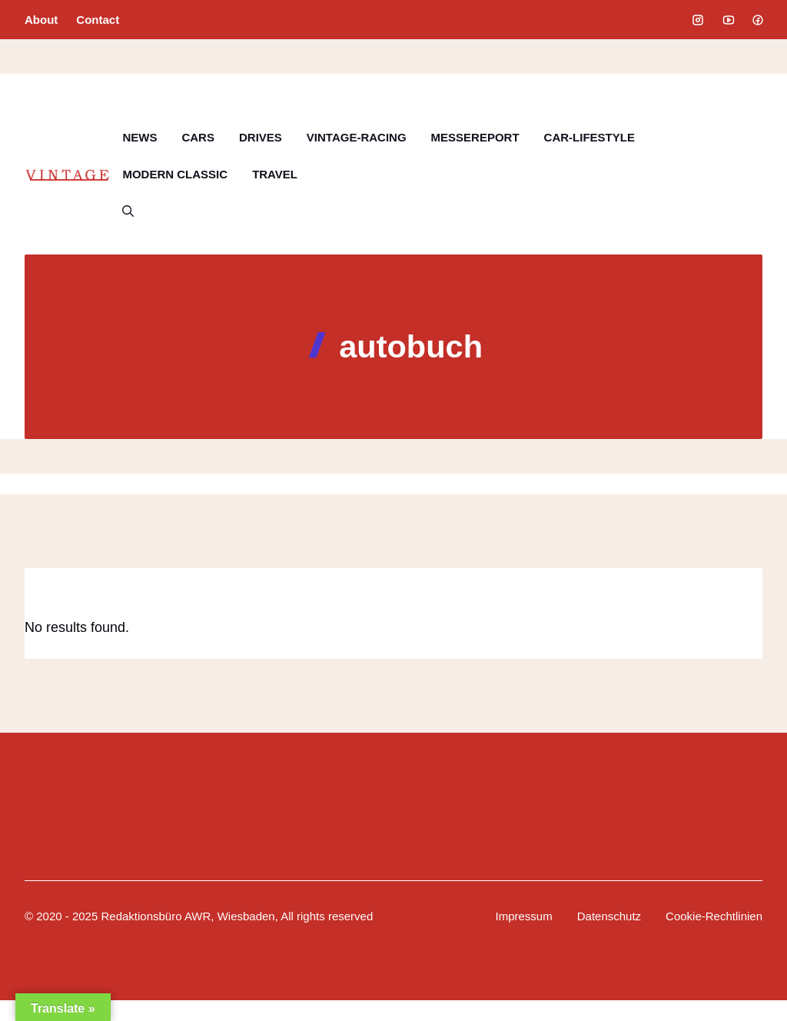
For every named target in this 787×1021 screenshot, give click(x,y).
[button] (128, 211)
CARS (197, 137)
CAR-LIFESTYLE (589, 137)
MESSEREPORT (475, 137)
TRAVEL (274, 174)
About (41, 19)
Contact (97, 19)
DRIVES (260, 137)
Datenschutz (609, 916)
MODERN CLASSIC (174, 174)
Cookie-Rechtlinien (714, 916)
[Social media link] (698, 20)
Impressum (524, 916)
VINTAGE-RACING (357, 137)
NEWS (139, 137)
